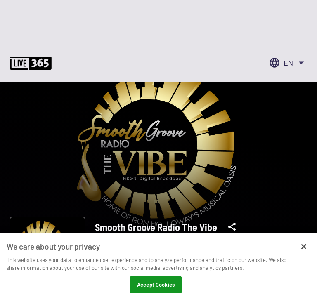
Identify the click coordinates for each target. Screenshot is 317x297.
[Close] (304, 251)
